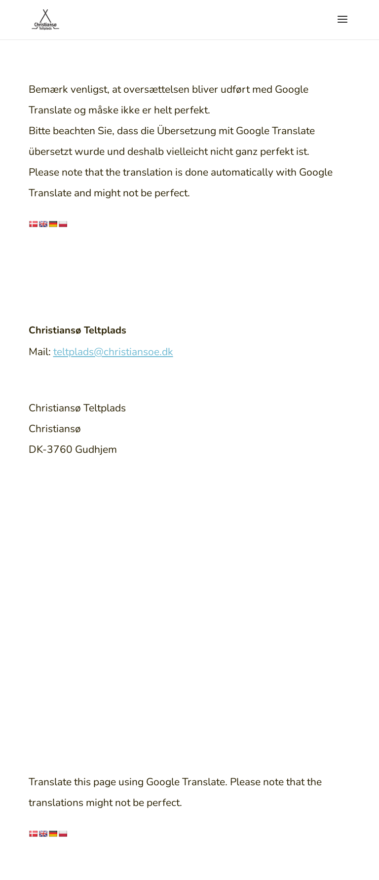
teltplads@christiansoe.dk (113, 352)
